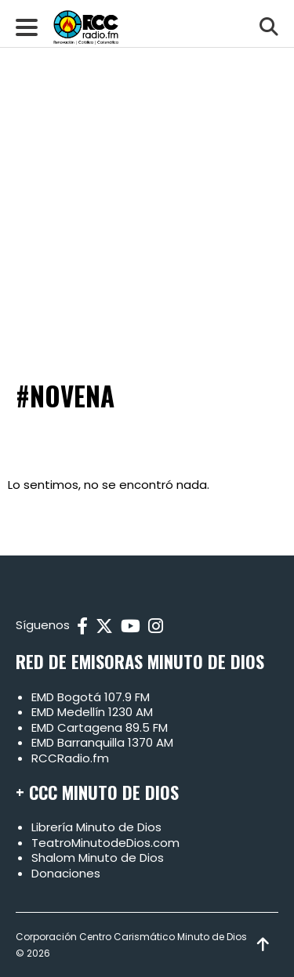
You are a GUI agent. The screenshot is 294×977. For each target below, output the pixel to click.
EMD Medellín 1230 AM (92, 712)
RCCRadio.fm (70, 758)
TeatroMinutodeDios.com (105, 842)
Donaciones (65, 873)
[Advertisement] (147, 155)
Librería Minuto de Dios (96, 827)
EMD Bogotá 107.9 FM (90, 697)
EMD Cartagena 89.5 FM (99, 727)
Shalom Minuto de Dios (97, 857)
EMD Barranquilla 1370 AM (102, 742)
